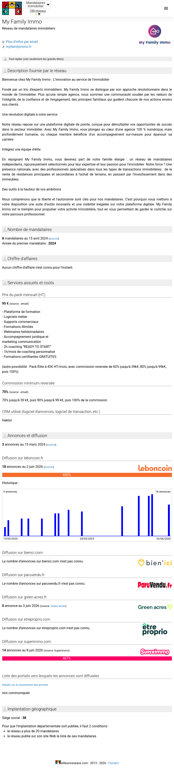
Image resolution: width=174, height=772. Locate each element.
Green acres (58, 606)
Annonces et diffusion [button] (27, 435)
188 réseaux (38, 11)
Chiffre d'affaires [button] (23, 258)
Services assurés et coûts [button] (31, 282)
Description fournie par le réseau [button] (37, 70)
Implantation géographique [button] (32, 709)
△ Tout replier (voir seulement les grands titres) (34, 59)
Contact (113, 763)
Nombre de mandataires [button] (30, 229)
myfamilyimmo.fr (18, 47)
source (54, 238)
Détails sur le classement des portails (25, 684)
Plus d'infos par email (22, 42)
